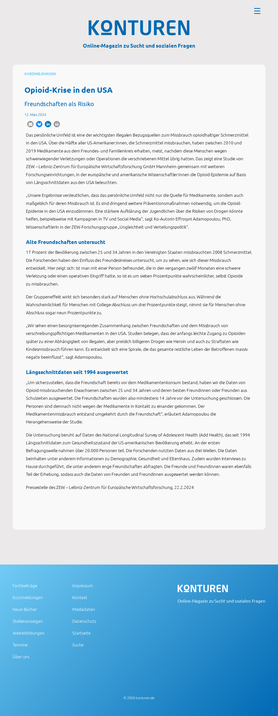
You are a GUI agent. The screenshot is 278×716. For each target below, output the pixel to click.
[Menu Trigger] (257, 11)
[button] (30, 124)
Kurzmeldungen (40, 73)
